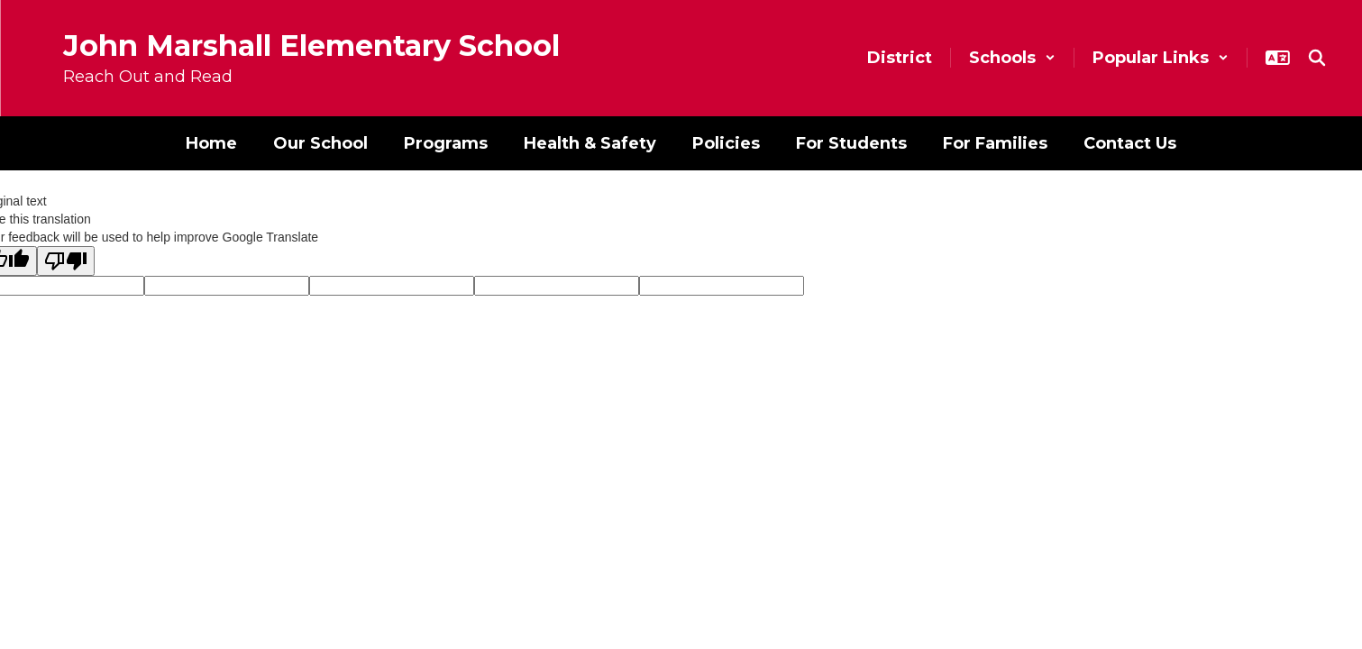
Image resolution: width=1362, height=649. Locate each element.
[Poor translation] (66, 261)
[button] (1012, 58)
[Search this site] (1317, 58)
